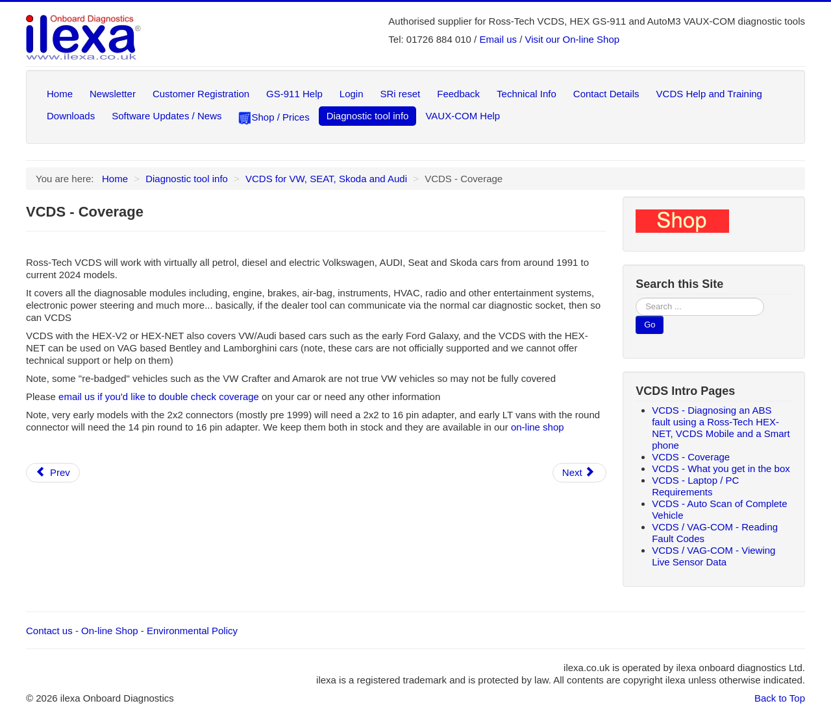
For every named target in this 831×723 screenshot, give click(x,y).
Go (649, 324)
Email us (498, 39)
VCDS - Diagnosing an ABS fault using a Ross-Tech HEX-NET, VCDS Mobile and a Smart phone (721, 428)
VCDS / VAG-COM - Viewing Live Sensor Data (713, 556)
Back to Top (779, 698)
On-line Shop (109, 630)
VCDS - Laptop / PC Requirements (695, 486)
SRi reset (400, 93)
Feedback (458, 93)
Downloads (71, 115)
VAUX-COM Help (462, 115)
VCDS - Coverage (691, 456)
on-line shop (537, 427)
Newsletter (113, 93)
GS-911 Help (294, 93)
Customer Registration (201, 93)
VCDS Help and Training (709, 93)
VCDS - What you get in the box (721, 468)
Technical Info (526, 93)
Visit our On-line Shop (572, 39)
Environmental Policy (192, 630)
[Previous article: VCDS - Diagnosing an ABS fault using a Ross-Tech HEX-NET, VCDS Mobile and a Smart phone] (53, 472)
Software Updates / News (166, 115)
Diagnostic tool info (368, 115)
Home (60, 93)
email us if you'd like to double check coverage (158, 396)
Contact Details (606, 93)
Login (352, 93)
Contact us (49, 630)
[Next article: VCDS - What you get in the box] (579, 472)
